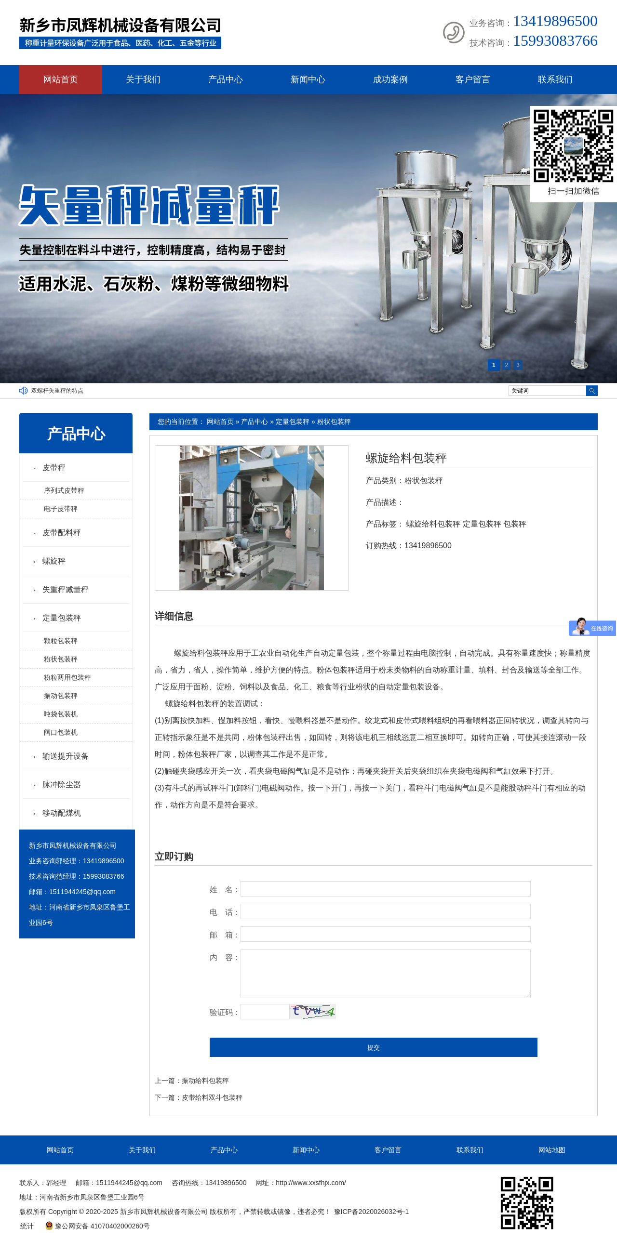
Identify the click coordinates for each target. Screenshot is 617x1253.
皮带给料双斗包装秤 (212, 1097)
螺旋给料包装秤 (406, 458)
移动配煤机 (61, 813)
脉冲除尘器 (61, 784)
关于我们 (143, 79)
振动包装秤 (61, 695)
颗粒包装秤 (61, 641)
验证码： (225, 1012)
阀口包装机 (61, 732)
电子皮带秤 (61, 509)
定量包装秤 (292, 421)
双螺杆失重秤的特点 (57, 390)
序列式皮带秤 (64, 490)
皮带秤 (54, 467)
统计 (27, 1226)
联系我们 (555, 79)
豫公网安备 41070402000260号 (97, 1226)
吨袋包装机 (61, 714)
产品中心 (225, 79)
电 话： (225, 912)
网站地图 (551, 1150)
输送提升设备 (65, 756)
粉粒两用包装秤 (67, 677)
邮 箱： (225, 935)
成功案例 (390, 79)
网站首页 (60, 79)
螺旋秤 (54, 561)
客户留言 (473, 79)
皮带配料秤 (61, 532)
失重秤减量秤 (65, 589)
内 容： (225, 957)
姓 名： (225, 889)
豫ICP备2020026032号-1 (371, 1211)
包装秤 (514, 524)
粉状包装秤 (334, 421)
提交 (373, 1047)
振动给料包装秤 (205, 1080)
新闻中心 (308, 79)
